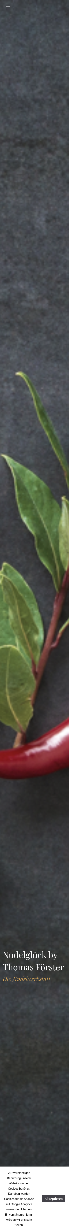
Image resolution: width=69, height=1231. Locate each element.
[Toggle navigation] (8, 6)
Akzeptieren (54, 1199)
